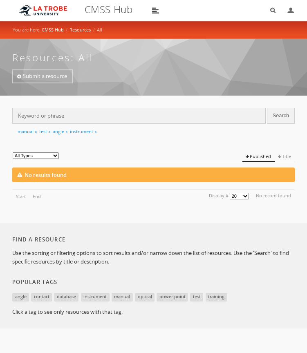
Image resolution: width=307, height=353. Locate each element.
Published (260, 156)
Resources (80, 30)
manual (27, 131)
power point (172, 296)
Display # (219, 195)
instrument (83, 131)
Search (270, 10)
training (216, 296)
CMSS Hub (53, 30)
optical (145, 296)
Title (286, 156)
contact (41, 296)
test (45, 131)
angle (60, 131)
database (66, 296)
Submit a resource (45, 76)
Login (287, 10)
